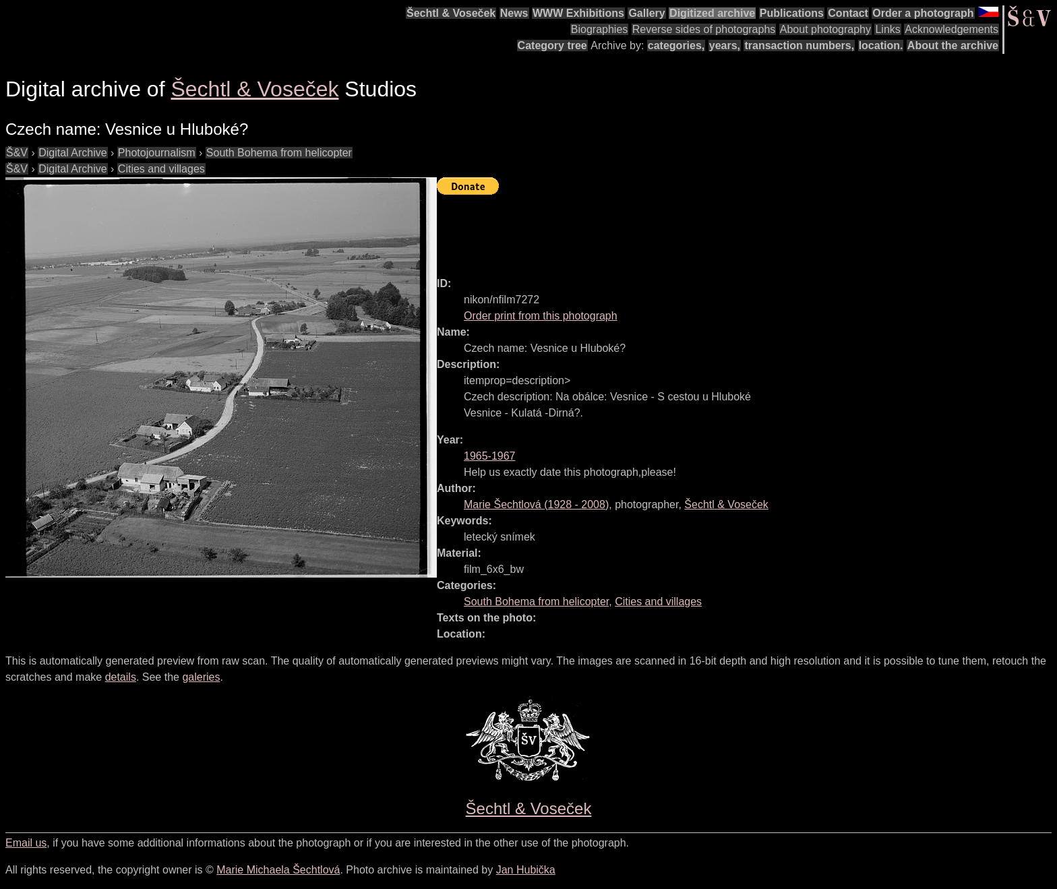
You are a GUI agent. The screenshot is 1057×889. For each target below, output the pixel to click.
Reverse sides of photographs (704, 29)
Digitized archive (712, 13)
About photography (825, 29)
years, (724, 45)
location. (881, 45)
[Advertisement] (682, 230)
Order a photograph (922, 13)
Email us (26, 843)
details (120, 677)
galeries (201, 677)
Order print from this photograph (540, 315)
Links (887, 29)
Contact (848, 13)
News (514, 13)
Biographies (599, 29)
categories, (676, 45)
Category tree (552, 45)
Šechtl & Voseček (450, 13)
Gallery (646, 13)
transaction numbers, (799, 45)
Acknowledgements (951, 29)
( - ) (536, 504)
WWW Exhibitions (578, 13)
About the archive (952, 45)
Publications (792, 13)
